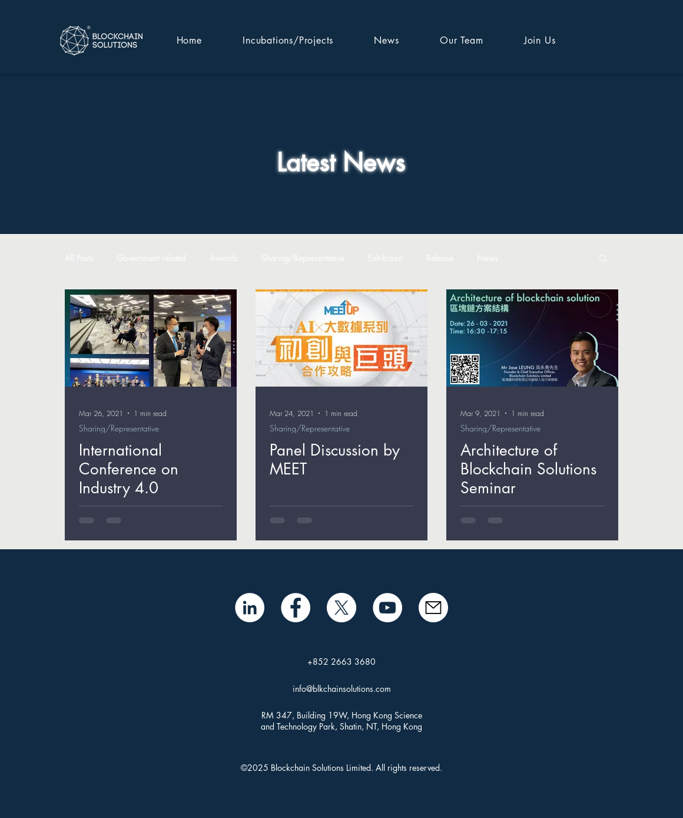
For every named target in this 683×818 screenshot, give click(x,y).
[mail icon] (433, 607)
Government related (151, 258)
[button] (603, 259)
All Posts (79, 258)
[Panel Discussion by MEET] (341, 338)
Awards (224, 258)
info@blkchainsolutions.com (342, 688)
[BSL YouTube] (387, 607)
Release (439, 258)
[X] (341, 607)
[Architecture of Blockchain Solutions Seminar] (532, 338)
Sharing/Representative (302, 258)
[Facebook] (295, 607)
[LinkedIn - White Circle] (249, 607)
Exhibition (385, 258)
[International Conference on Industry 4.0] (151, 338)
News (487, 258)
